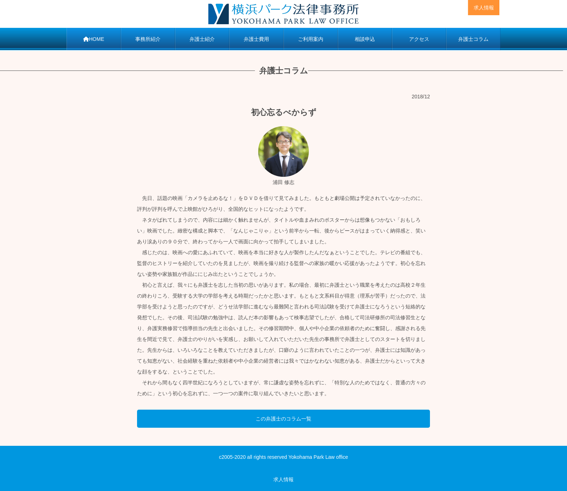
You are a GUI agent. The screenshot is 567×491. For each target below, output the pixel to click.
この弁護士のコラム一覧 (283, 419)
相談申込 (365, 39)
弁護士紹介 (202, 39)
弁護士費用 (256, 39)
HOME (93, 39)
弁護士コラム (473, 39)
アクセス (419, 39)
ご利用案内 (310, 39)
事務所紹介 (148, 39)
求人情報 (484, 7)
